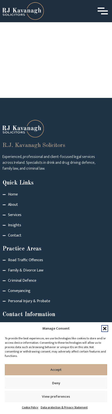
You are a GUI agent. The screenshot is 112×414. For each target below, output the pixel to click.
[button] (104, 328)
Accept (56, 370)
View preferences (56, 396)
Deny (56, 383)
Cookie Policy (30, 407)
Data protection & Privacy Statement (64, 407)
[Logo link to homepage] (23, 11)
